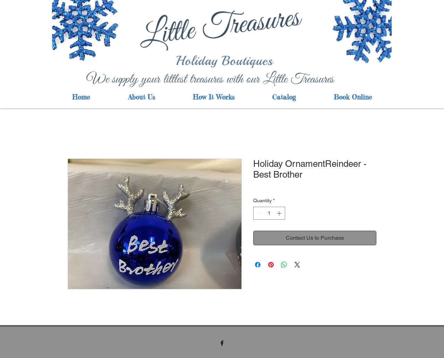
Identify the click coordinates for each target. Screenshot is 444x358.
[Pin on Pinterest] (271, 265)
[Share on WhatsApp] (284, 265)
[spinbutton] (269, 213)
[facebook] (222, 343)
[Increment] (279, 213)
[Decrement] (258, 213)
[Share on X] (297, 265)
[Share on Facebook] (258, 265)
